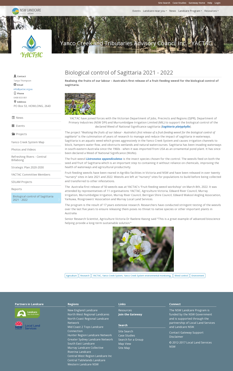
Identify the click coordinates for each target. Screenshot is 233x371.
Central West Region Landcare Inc (90, 356)
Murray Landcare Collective (85, 347)
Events (137, 11)
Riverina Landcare (79, 352)
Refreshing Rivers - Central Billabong (28, 158)
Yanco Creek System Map (27, 142)
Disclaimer (176, 336)
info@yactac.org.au (23, 89)
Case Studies (179, 2)
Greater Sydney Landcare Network (90, 339)
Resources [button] (210, 11)
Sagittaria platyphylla (176, 126)
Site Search (164, 2)
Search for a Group (130, 339)
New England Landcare (83, 310)
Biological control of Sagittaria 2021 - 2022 (33, 198)
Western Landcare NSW (83, 364)
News (172, 11)
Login (217, 2)
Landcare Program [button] (189, 11)
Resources (125, 310)
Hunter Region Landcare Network (90, 335)
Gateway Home (197, 2)
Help (209, 2)
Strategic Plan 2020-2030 (27, 167)
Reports (16, 189)
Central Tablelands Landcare (86, 360)
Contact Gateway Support (186, 332)
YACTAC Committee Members (30, 174)
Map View (124, 343)
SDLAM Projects (21, 182)
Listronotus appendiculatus (104, 159)
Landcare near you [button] (154, 11)
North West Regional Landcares (88, 314)
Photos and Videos (23, 149)
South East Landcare (81, 343)
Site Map (124, 348)
